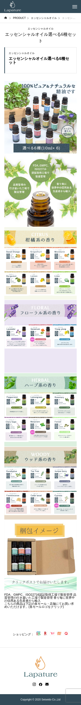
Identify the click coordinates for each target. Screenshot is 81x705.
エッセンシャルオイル (41, 28)
